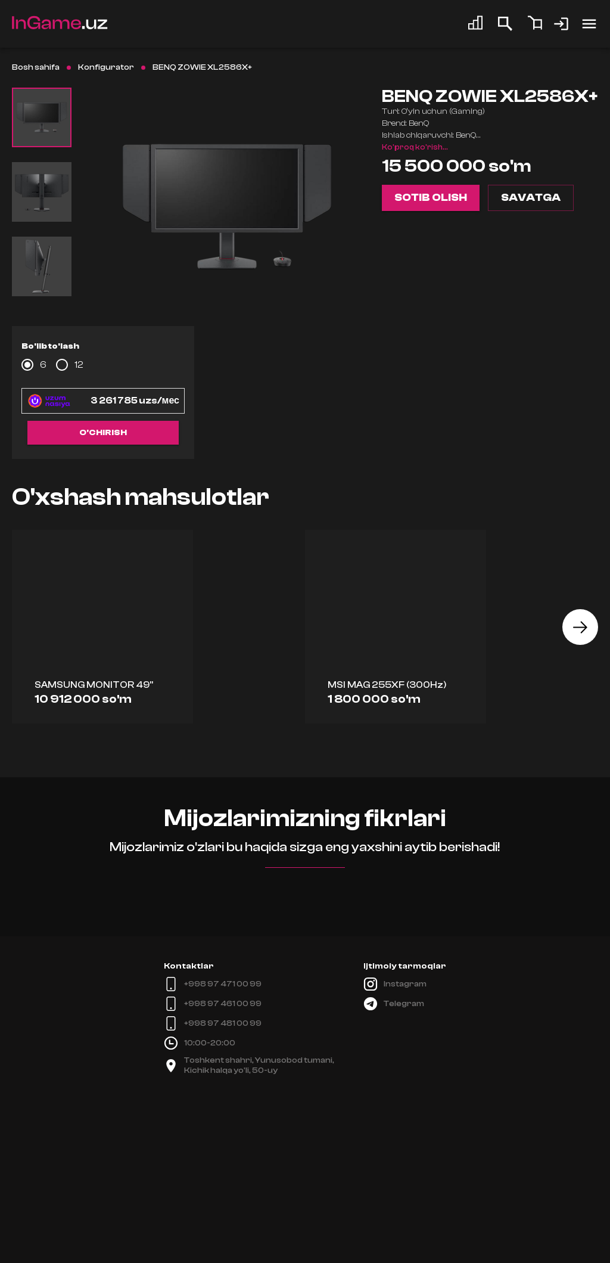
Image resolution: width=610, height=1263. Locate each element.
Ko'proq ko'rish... (415, 147)
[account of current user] (589, 24)
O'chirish (103, 433)
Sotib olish (431, 198)
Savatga (530, 197)
